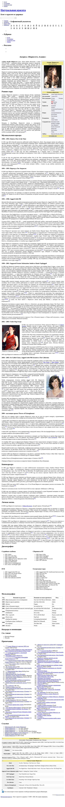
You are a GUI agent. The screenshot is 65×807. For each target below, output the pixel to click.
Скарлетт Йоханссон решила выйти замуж (49, 718)
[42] (63, 423)
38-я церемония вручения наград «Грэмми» (17, 691)
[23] (42, 249)
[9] (5, 154)
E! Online (40, 716)
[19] (35, 234)
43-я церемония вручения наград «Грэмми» (49, 647)
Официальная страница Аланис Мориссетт (16, 732)
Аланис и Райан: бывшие (44, 715)
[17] (37, 226)
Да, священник (42, 692)
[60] (9, 534)
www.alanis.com (53, 136)
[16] (35, 226)
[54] (53, 515)
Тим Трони (46, 362)
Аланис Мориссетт (11, 700)
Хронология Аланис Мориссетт (14, 677)
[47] (38, 450)
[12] (31, 177)
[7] (19, 144)
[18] (26, 232)
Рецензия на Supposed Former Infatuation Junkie (18, 712)
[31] (18, 295)
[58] (62, 528)
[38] (28, 376)
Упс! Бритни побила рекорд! (13, 707)
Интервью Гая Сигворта (44, 678)
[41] (12, 409)
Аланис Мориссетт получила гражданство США (51, 699)
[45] (35, 438)
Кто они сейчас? (42, 682)
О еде (5, 2)
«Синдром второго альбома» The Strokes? (17, 709)
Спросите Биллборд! (46, 650)
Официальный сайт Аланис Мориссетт (48, 681)
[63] (47, 537)
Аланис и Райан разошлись (45, 705)
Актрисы (6, 22)
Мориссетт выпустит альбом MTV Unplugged (50, 644)
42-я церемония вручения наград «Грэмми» (17, 718)
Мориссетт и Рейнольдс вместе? (46, 709)
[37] (16, 369)
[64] (49, 537)
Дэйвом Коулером (27, 506)
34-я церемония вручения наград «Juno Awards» (51, 655)
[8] (13, 151)
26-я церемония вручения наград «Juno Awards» (19, 688)
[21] (39, 240)
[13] (32, 177)
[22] (30, 247)
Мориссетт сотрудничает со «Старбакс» (48, 662)
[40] (2, 389)
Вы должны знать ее (11, 666)
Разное (6, 6)
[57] (48, 520)
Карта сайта (7, 23)
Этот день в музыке (11, 678)
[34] (44, 337)
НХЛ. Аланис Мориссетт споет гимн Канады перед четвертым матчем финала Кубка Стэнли (18, 650)
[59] (32, 532)
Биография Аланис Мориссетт (14, 655)
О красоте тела (8, 4)
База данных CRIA (14, 663)
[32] (7, 299)
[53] (27, 512)
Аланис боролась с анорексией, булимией (49, 689)
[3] (25, 79)
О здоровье (7, 3)
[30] (26, 292)
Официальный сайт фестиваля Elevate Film (49, 679)
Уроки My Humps (42, 671)
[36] (58, 352)
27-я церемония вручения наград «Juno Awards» (19, 697)
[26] (47, 281)
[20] (36, 237)
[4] (39, 99)
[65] (39, 539)
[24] (20, 259)
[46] (39, 444)
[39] (43, 387)
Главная (6, 20)
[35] (42, 342)
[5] (9, 103)
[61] (46, 534)
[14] (58, 188)
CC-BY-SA (62, 794)
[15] (4, 195)
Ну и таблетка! (10, 685)
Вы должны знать (42, 688)
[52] (51, 505)
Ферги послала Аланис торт (45, 675)
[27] (52, 284)
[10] (20, 163)
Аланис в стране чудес (12, 687)
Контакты (6, 25)
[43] (6, 426)
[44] (14, 428)
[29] (17, 290)
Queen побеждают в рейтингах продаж (16, 682)
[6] (25, 131)
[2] (29, 68)
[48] (42, 457)
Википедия (58, 794)
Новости (40, 683)
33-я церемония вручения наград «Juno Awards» (51, 652)
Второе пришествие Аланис (16, 704)
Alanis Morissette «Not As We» (46, 676)
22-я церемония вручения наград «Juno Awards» (19, 668)
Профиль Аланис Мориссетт (12, 734)
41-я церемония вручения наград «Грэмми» (17, 701)
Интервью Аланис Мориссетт (14, 675)
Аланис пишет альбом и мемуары (47, 702)
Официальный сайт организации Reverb (48, 661)
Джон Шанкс (55, 362)
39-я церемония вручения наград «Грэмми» (17, 694)
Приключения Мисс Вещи (15, 671)
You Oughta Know (10, 672)
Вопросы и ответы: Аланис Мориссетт (48, 694)
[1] (28, 68)
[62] (47, 536)
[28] (2, 289)
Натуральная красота (13, 10)
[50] (15, 485)
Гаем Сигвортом (52, 437)
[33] (22, 314)
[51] (35, 498)
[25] (51, 273)
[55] (55, 515)
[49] (7, 469)
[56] (50, 517)
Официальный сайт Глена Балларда (15, 674)
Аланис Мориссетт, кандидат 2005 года (18, 646)
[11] (47, 173)
